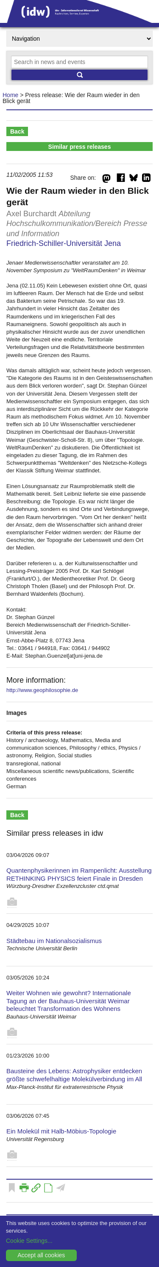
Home (10, 95)
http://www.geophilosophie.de (42, 690)
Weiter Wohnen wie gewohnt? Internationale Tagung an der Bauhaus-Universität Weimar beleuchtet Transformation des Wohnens (68, 1001)
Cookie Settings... (29, 1241)
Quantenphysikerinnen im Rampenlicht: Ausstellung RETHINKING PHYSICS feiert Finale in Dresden (79, 874)
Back (17, 131)
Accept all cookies (41, 1255)
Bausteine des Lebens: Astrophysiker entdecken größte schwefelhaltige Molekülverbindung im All (74, 1075)
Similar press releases (79, 146)
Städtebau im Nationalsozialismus (54, 940)
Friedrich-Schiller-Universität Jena (63, 243)
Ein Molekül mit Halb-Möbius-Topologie (61, 1131)
